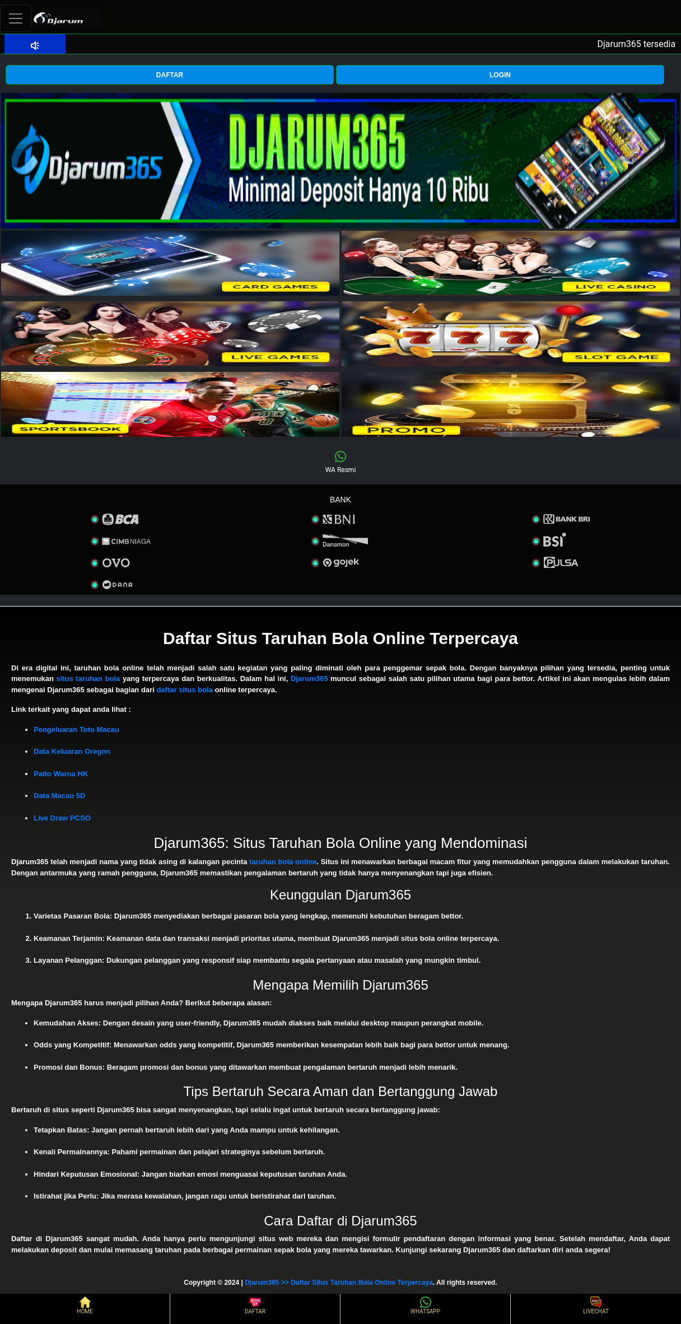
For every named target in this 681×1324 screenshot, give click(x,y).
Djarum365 (309, 678)
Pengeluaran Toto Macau (76, 729)
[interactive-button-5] (170, 404)
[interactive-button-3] (170, 333)
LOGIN (500, 75)
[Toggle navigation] (15, 18)
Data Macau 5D (59, 795)
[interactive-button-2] (511, 263)
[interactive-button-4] (511, 333)
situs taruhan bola (88, 678)
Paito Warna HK (61, 774)
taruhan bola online (282, 861)
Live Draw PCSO (62, 818)
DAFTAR (169, 75)
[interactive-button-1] (170, 263)
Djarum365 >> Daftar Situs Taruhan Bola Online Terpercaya (339, 1282)
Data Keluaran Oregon (72, 751)
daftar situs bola (184, 690)
